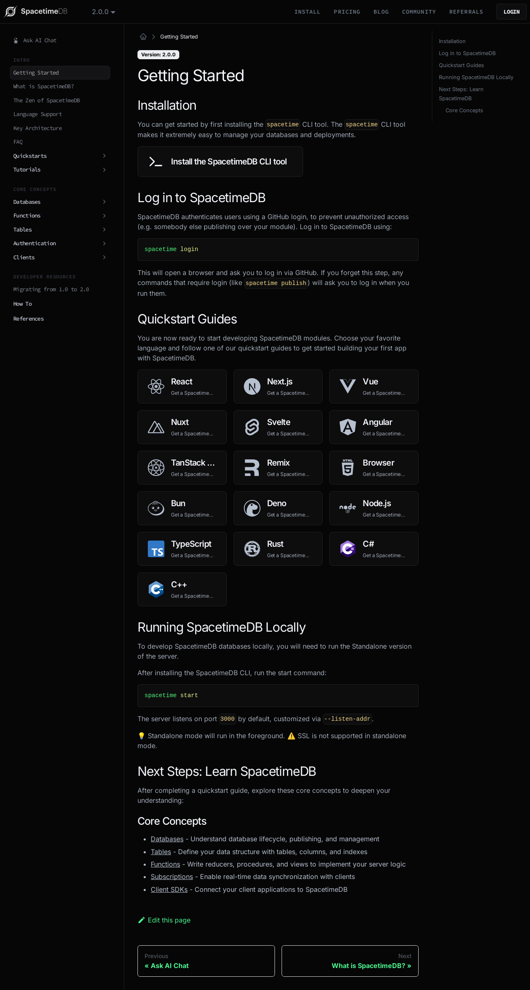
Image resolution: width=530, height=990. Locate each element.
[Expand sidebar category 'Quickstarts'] (104, 156)
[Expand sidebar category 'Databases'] (104, 202)
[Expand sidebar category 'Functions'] (104, 216)
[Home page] (143, 36)
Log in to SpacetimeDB (467, 53)
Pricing (347, 11)
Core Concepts (464, 110)
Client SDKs (169, 889)
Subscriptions (172, 876)
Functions (165, 864)
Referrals (466, 11)
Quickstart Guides (461, 65)
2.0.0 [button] (100, 11)
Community (419, 11)
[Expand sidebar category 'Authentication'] (104, 244)
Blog (380, 11)
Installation (452, 41)
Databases (167, 839)
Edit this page (163, 920)
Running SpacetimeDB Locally (476, 77)
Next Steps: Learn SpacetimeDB (461, 93)
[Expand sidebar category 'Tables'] (104, 230)
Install (307, 11)
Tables (161, 852)
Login (512, 11)
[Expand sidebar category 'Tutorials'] (104, 170)
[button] (60, 304)
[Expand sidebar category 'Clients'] (104, 258)
